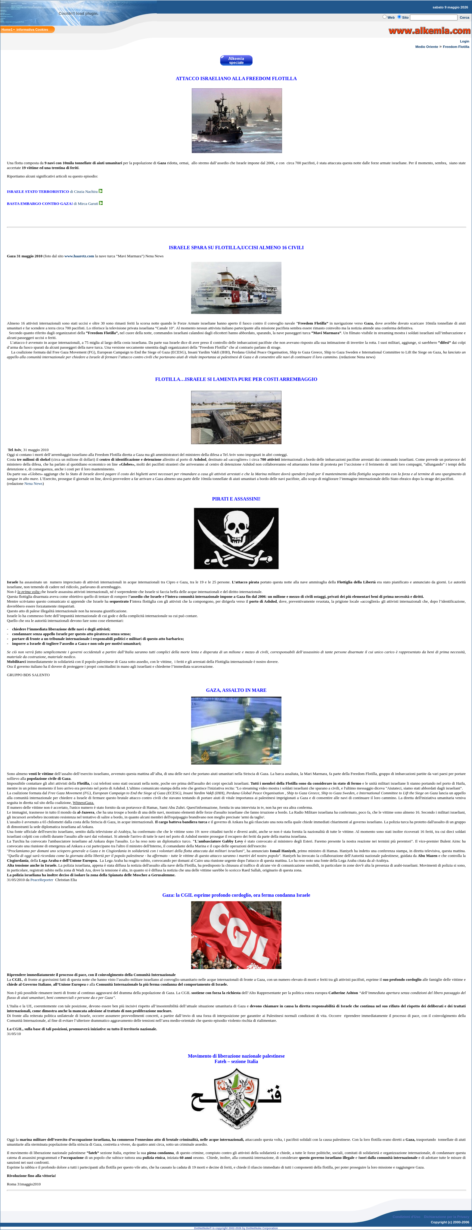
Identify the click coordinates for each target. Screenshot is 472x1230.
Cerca (465, 17)
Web (391, 17)
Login (464, 41)
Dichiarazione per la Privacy (447, 1217)
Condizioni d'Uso (406, 1217)
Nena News (33, 483)
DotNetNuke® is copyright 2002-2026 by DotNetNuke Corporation (236, 1228)
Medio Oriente (426, 47)
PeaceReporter (41, 879)
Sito (405, 17)
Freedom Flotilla (456, 47)
